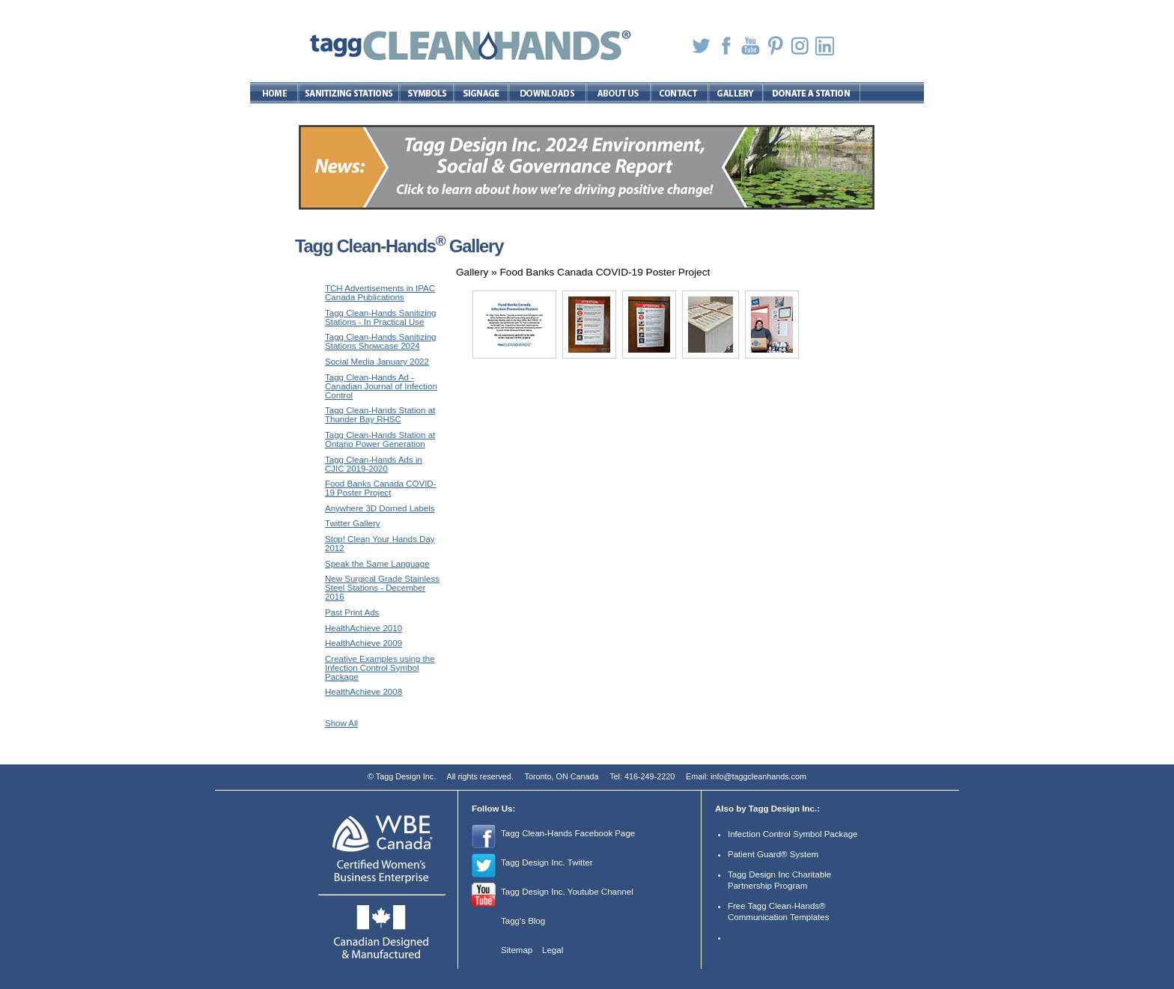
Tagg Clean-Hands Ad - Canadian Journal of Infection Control (381, 386)
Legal (552, 950)
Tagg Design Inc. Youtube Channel (567, 891)
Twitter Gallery (352, 523)
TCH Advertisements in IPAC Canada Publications (380, 293)
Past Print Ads (352, 612)
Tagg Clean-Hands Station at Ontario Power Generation (380, 439)
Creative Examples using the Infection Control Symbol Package (380, 667)
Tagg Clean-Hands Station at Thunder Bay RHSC (380, 415)
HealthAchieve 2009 (363, 643)
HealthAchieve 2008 (363, 691)
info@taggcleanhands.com (758, 776)
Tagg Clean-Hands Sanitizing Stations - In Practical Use (381, 317)
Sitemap (516, 950)
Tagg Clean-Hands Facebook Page (568, 833)
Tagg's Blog (523, 920)
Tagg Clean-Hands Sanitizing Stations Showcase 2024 (381, 341)
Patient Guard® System (773, 854)
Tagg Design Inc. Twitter (547, 862)
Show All (341, 723)
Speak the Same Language (377, 563)
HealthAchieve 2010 (363, 628)
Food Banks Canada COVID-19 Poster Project (381, 488)
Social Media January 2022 (377, 361)
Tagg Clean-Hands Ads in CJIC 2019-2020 (373, 464)
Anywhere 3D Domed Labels (380, 508)
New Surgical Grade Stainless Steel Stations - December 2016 (382, 587)
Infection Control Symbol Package (792, 834)
